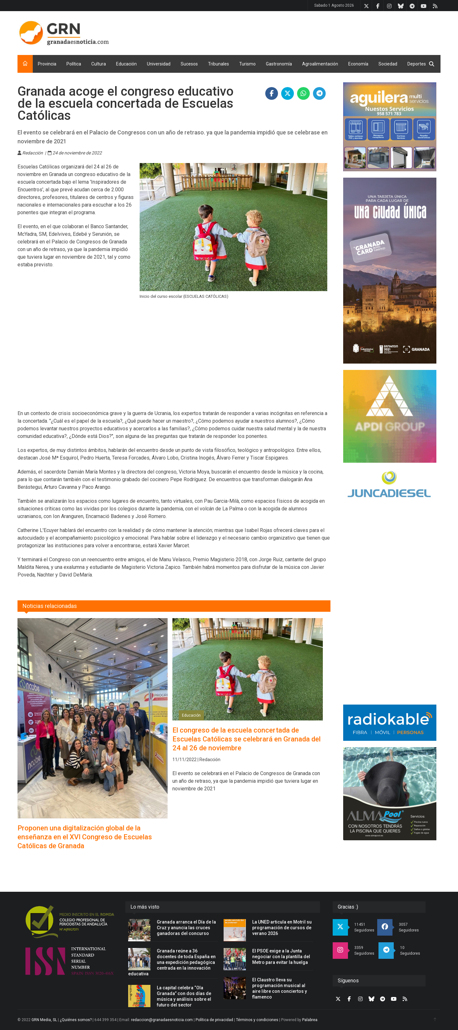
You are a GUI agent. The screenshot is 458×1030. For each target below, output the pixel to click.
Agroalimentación (320, 63)
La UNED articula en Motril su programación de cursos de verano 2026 (282, 927)
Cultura (98, 63)
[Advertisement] (325, 31)
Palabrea (309, 1020)
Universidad (158, 63)
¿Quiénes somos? (76, 1020)
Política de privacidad (214, 1020)
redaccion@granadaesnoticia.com (162, 1020)
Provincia (47, 63)
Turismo (247, 63)
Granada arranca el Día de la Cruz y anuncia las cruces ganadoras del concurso (186, 927)
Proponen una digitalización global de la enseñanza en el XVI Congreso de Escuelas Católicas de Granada (84, 837)
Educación (126, 63)
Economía (358, 63)
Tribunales (218, 63)
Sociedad (387, 63)
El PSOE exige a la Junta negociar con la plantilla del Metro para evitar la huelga (281, 956)
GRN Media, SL (44, 1020)
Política (73, 63)
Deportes (416, 63)
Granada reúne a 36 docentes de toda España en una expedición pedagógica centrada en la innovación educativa (172, 962)
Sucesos (189, 63)
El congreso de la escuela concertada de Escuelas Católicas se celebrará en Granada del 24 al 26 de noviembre (246, 739)
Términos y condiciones (257, 1020)
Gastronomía (279, 63)
